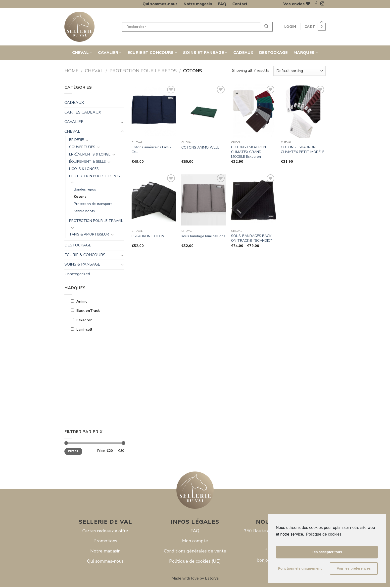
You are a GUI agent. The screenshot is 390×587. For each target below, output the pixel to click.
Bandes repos (85, 189)
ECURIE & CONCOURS (84, 255)
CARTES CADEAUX (82, 112)
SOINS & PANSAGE (82, 264)
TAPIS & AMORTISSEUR (89, 234)
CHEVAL (82, 52)
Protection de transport (93, 203)
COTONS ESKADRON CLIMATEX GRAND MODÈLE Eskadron (248, 152)
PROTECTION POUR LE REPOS (143, 71)
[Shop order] (299, 71)
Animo (79, 301)
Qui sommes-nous (160, 4)
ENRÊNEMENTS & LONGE (89, 154)
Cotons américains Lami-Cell (151, 149)
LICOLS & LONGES (84, 168)
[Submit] (266, 27)
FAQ (222, 4)
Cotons (80, 196)
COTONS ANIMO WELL (200, 147)
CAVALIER (110, 52)
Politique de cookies (323, 534)
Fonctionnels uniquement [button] (300, 568)
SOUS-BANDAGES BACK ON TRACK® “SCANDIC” (251, 238)
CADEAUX (243, 52)
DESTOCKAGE (273, 52)
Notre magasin (198, 4)
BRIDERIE (76, 139)
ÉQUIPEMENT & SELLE (87, 161)
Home (71, 71)
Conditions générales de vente (195, 551)
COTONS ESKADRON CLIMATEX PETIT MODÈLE (302, 149)
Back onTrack (85, 310)
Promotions (105, 541)
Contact (239, 4)
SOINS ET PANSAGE (205, 52)
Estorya (212, 578)
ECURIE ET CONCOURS (152, 52)
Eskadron (82, 319)
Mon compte (195, 541)
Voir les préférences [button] (354, 568)
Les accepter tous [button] (327, 552)
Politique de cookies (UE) (195, 561)
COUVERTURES (82, 146)
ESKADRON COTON (148, 236)
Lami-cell (81, 329)
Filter (73, 451)
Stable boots (84, 210)
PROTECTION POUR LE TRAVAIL (96, 220)
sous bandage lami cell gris (203, 236)
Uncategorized (77, 274)
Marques (305, 52)
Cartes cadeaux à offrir (105, 531)
